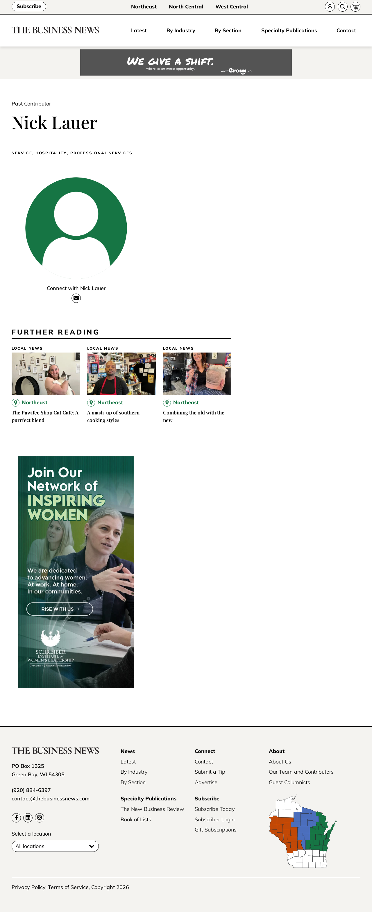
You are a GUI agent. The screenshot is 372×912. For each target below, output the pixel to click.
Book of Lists (136, 819)
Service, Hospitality (39, 153)
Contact (346, 30)
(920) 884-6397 (31, 790)
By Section (228, 30)
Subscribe (29, 6)
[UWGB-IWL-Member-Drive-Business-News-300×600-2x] (76, 686)
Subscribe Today (215, 809)
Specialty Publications (289, 30)
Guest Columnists (289, 782)
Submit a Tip (210, 771)
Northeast (144, 6)
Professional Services (101, 153)
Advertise (206, 782)
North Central (186, 6)
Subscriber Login (215, 819)
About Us (280, 761)
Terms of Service (68, 887)
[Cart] (355, 7)
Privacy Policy (28, 887)
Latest (139, 30)
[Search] (343, 7)
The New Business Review (152, 809)
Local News (27, 348)
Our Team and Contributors (301, 771)
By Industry (181, 30)
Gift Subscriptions (216, 829)
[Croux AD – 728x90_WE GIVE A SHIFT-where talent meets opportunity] (186, 62)
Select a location (31, 833)
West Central (231, 6)
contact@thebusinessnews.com (51, 798)
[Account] (330, 7)
